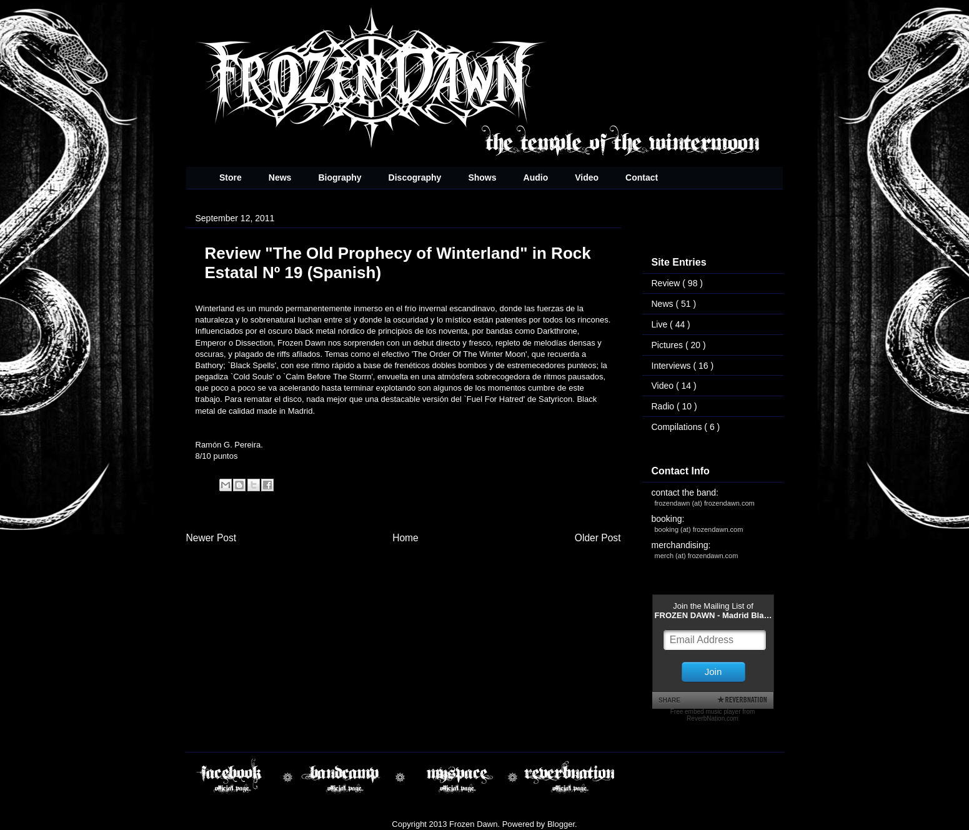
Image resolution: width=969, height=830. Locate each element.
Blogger (561, 824)
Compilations (678, 427)
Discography (415, 177)
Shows (482, 177)
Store (230, 177)
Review (667, 283)
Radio (664, 406)
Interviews (672, 366)
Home (405, 537)
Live (661, 324)
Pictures (668, 345)
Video (587, 177)
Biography (339, 177)
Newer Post (211, 537)
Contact (641, 177)
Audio (536, 177)
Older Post (598, 537)
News (280, 177)
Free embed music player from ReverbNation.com (712, 715)
